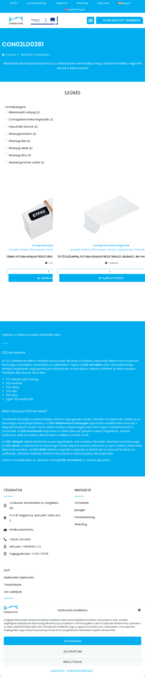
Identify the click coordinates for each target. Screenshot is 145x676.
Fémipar (50, 249)
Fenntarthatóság (36, 3)
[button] (139, 610)
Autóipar (24, 249)
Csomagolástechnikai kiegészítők (50, 245)
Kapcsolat (103, 3)
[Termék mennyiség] (50, 271)
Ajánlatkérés (51, 278)
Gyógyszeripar (125, 249)
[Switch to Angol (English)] (75, 9)
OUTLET (14, 3)
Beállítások (72, 662)
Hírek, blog (82, 3)
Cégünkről (61, 3)
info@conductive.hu (21, 529)
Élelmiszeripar (37, 249)
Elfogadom (72, 641)
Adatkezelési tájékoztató (80, 670)
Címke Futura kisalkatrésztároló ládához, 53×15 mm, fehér (50, 256)
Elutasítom (73, 651)
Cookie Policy (57, 670)
